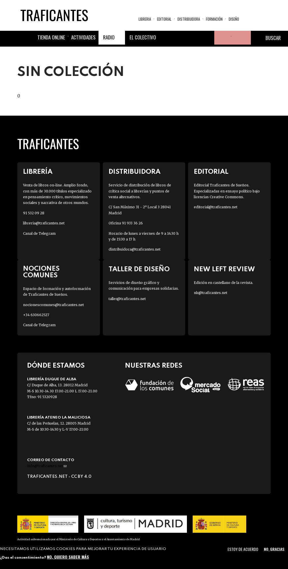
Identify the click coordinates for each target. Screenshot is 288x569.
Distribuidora (188, 19)
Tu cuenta (221, 38)
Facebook (166, 38)
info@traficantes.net (47, 466)
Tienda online (51, 37)
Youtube (207, 38)
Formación (214, 19)
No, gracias (274, 549)
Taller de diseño (139, 269)
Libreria (145, 19)
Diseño (234, 19)
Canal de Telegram (39, 233)
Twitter (180, 38)
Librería (37, 172)
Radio (109, 37)
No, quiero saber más (68, 557)
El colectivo (143, 37)
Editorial (164, 19)
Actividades (83, 37)
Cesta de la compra (241, 38)
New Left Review (224, 269)
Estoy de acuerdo (243, 549)
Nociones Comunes (41, 272)
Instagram (193, 38)
